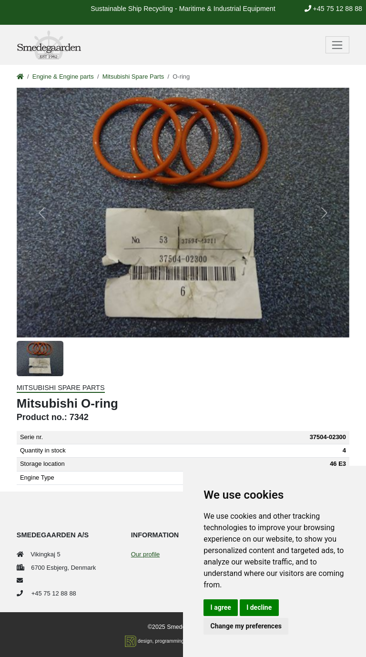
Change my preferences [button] (246, 626)
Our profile (145, 554)
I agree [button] (221, 607)
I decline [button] (259, 607)
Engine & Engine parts (63, 76)
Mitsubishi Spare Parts (133, 76)
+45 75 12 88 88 (333, 8)
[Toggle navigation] (337, 44)
